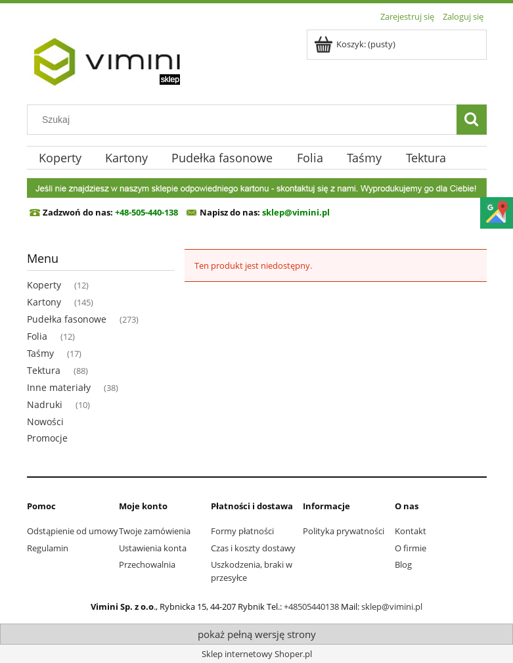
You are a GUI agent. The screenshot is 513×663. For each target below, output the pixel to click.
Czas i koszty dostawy (253, 548)
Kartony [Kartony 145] (44, 302)
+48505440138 (311, 606)
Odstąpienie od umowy (72, 531)
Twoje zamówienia (154, 531)
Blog (403, 564)
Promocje (47, 438)
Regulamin (47, 548)
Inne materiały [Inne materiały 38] (59, 387)
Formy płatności (242, 531)
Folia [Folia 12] (37, 336)
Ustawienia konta (153, 548)
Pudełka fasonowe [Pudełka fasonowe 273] (66, 319)
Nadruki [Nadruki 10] (44, 404)
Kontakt (410, 531)
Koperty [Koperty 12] (44, 285)
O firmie (410, 548)
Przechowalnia (147, 564)
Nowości (45, 421)
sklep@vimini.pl (391, 606)
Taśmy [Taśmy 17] (40, 353)
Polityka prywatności (343, 531)
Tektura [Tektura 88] (43, 370)
